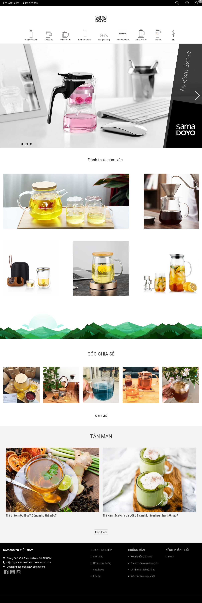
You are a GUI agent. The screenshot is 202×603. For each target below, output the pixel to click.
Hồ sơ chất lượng (102, 563)
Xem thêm (101, 532)
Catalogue (98, 569)
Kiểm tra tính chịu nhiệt (143, 576)
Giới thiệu (98, 556)
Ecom (171, 556)
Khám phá (101, 415)
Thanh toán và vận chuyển (144, 563)
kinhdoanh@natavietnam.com (29, 566)
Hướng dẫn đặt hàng (141, 556)
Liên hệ (97, 576)
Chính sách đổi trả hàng (143, 569)
